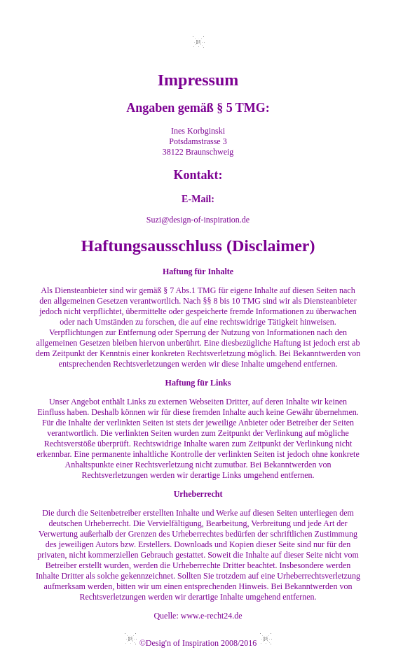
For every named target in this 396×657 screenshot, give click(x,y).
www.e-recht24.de (212, 616)
